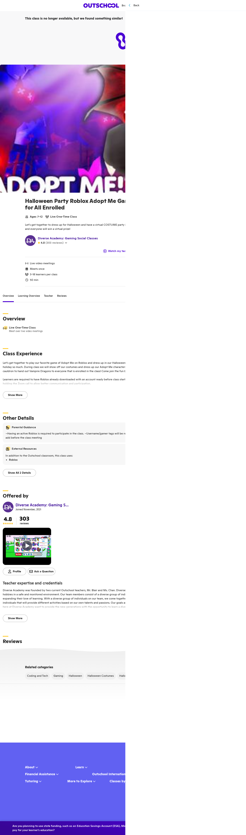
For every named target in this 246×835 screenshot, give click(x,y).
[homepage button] (101, 5)
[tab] (8, 297)
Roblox (13, 461)
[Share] (231, 70)
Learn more (220, 826)
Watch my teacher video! (121, 252)
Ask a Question (41, 573)
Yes (176, 826)
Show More (15, 396)
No (193, 826)
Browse (128, 5)
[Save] (238, 70)
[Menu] (158, 5)
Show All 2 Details (19, 474)
